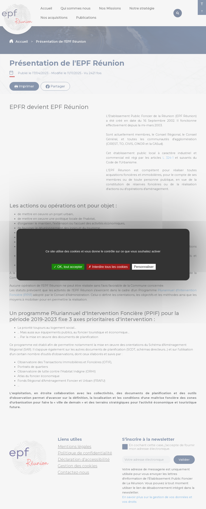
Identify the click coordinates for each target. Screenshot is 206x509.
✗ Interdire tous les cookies (108, 266)
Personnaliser (144, 266)
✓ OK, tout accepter (68, 266)
